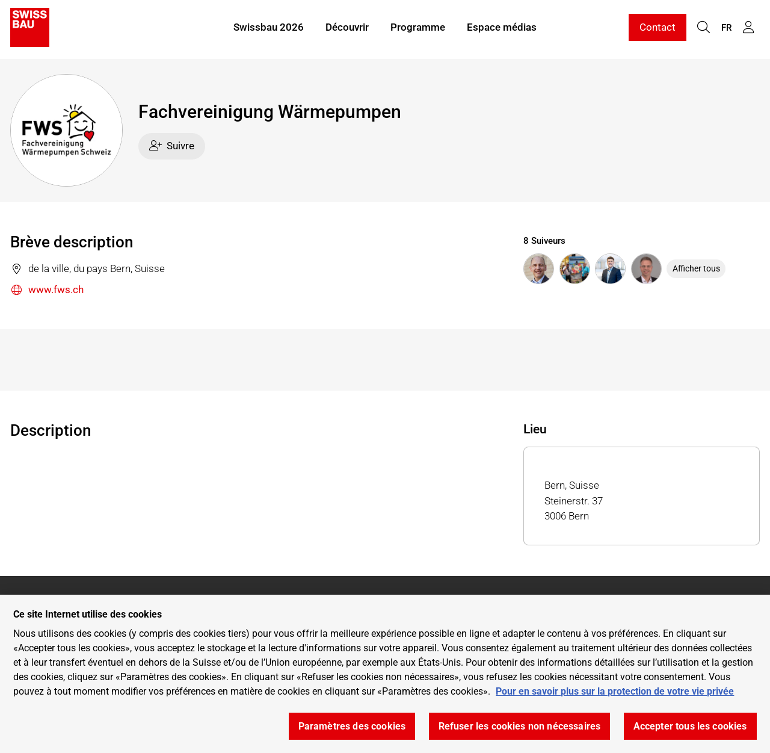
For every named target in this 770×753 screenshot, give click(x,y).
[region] (385, 674)
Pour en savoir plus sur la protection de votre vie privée (615, 691)
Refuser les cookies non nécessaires (520, 726)
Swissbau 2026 (268, 29)
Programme (417, 29)
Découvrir (347, 29)
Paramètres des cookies (352, 726)
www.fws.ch (47, 290)
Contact (657, 29)
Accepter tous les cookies (690, 726)
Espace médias (502, 29)
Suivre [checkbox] (172, 146)
